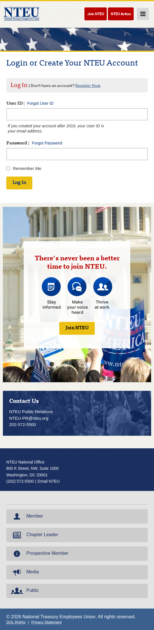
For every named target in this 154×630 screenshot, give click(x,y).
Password (34, 143)
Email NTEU (48, 481)
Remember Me (27, 168)
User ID (30, 103)
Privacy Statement (46, 622)
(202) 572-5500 (20, 481)
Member (26, 516)
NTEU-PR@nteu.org (28, 418)
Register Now (87, 85)
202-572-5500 (22, 424)
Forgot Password (47, 143)
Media (24, 572)
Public (24, 591)
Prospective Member (39, 553)
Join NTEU (95, 14)
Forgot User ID (40, 103)
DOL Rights (15, 622)
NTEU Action (121, 14)
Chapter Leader (34, 535)
